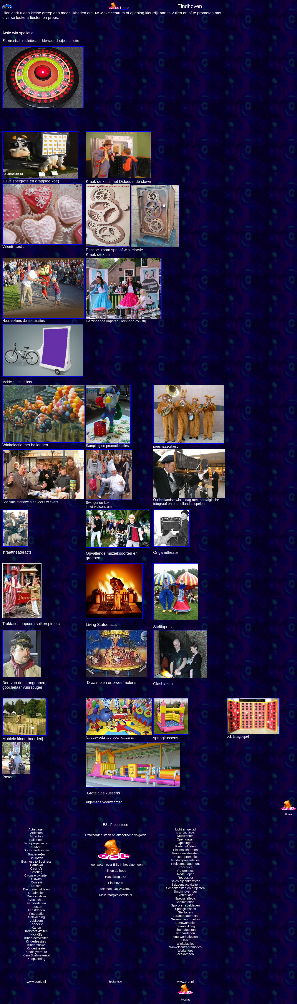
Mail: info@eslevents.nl (115, 895)
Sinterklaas (185, 895)
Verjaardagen (185, 933)
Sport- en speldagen (185, 905)
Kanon (36, 927)
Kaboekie (36, 924)
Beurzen (36, 847)
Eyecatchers (36, 899)
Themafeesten (185, 929)
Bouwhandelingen (36, 850)
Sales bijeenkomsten (185, 881)
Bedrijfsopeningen (36, 843)
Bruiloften (36, 858)
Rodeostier (185, 877)
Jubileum (36, 920)
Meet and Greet (185, 832)
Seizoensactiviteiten (185, 884)
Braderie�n (36, 854)
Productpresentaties (185, 860)
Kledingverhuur (36, 952)
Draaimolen (36, 893)
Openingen (185, 843)
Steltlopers (185, 912)
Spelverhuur (116, 981)
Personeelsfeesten (185, 853)
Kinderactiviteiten (36, 938)
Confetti (36, 882)
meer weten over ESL (104, 864)
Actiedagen (36, 829)
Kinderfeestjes (36, 941)
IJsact (185, 940)
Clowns (36, 879)
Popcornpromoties (185, 856)
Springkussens (185, 909)
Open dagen (185, 839)
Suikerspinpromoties (185, 919)
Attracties (36, 836)
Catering (36, 872)
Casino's (36, 868)
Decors (36, 886)
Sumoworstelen (185, 923)
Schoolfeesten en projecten (185, 888)
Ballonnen (36, 840)
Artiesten (36, 833)
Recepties (185, 867)
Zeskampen (185, 954)
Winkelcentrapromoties (185, 947)
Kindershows (36, 945)
